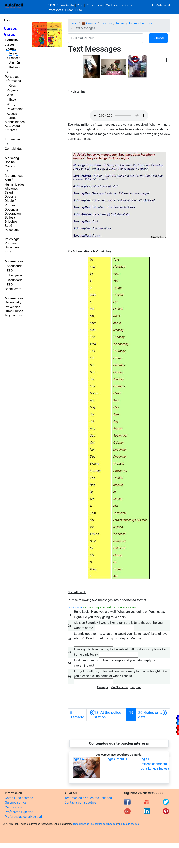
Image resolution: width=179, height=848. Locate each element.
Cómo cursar (95, 5)
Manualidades (15, 122)
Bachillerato (13, 289)
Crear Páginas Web (12, 90)
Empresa (11, 130)
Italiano (14, 67)
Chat (80, 5)
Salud (9, 192)
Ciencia (10, 166)
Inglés (13, 53)
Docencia (11, 209)
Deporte (10, 196)
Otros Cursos (14, 311)
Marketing (12, 158)
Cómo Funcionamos (19, 798)
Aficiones (11, 188)
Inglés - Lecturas (140, 23)
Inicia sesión (75, 607)
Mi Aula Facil (161, 5)
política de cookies (129, 824)
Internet (10, 118)
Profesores (55, 10)
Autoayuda (12, 126)
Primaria (11, 243)
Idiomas (10, 48)
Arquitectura (13, 315)
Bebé (8, 226)
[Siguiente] (153, 714)
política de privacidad (106, 824)
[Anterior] (106, 714)
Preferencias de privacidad (23, 816)
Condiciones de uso (83, 824)
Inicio (7, 20)
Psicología (12, 230)
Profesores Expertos (19, 812)
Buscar (158, 38)
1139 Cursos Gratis (61, 5)
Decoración (13, 213)
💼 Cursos (89, 23)
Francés (14, 58)
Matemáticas (14, 175)
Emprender (12, 139)
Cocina (10, 162)
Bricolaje (11, 221)
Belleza (10, 217)
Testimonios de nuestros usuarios (88, 798)
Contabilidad (14, 149)
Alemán (14, 63)
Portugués (12, 77)
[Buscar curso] (105, 38)
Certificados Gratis (119, 5)
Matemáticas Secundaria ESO (14, 266)
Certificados (13, 807)
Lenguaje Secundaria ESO (15, 280)
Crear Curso (73, 10)
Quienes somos (16, 802)
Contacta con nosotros (80, 802)
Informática (13, 81)
